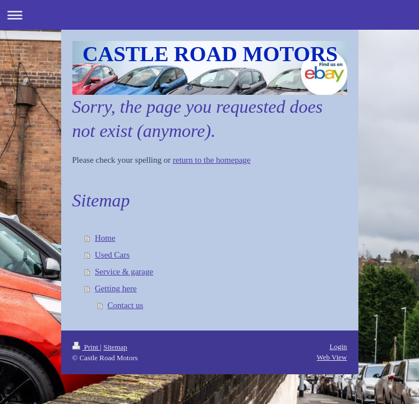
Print (86, 347)
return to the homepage (212, 159)
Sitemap (115, 347)
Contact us (126, 305)
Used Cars (112, 254)
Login (338, 346)
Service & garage (124, 271)
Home (105, 237)
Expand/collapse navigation (209, 15)
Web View (332, 357)
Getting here (116, 288)
